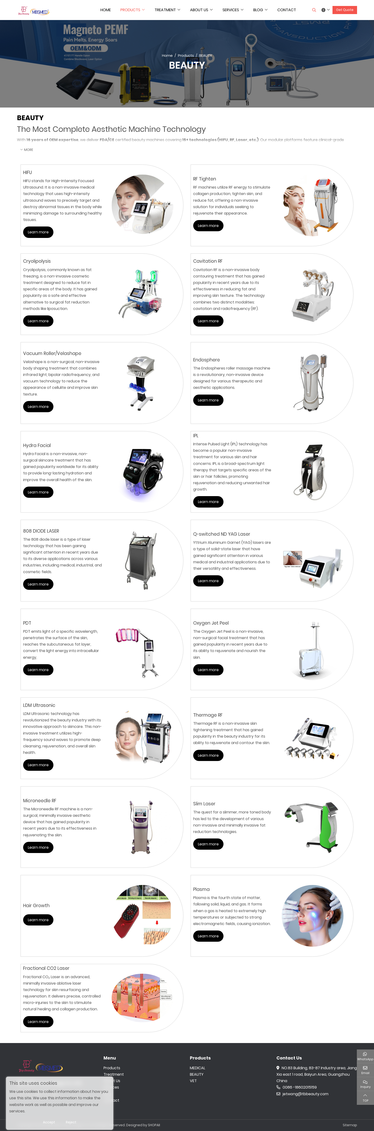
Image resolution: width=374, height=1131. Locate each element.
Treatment (165, 10)
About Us (199, 10)
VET (193, 1081)
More (28, 149)
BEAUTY (196, 1074)
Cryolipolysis (37, 261)
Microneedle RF (39, 800)
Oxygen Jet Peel (211, 623)
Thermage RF (208, 715)
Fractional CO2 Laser (46, 968)
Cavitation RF (208, 261)
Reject (71, 1122)
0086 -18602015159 (296, 1087)
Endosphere (206, 360)
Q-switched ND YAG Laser (221, 534)
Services (231, 10)
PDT (27, 623)
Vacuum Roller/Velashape (52, 353)
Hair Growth (36, 905)
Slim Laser (204, 804)
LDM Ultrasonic (39, 705)
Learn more (38, 232)
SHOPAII (154, 1125)
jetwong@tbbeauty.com (302, 1094)
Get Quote (344, 9)
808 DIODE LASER (41, 531)
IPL (195, 435)
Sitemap (350, 1125)
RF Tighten (204, 179)
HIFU (27, 172)
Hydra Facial (37, 445)
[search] (313, 10)
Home (105, 10)
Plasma (201, 889)
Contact (286, 10)
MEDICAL (197, 1068)
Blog (258, 10)
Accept (49, 1122)
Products (130, 10)
